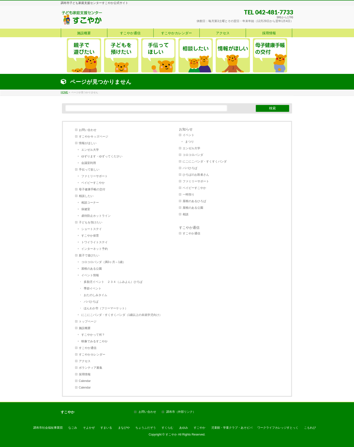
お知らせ (186, 129)
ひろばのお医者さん (196, 174)
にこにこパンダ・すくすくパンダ (205, 161)
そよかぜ (89, 427)
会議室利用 (88, 163)
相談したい (86, 196)
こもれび (310, 427)
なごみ (72, 427)
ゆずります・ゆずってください (101, 156)
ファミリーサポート (94, 176)
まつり (189, 141)
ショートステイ (91, 229)
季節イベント (92, 288)
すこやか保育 (90, 235)
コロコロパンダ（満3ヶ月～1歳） (103, 262)
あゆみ (183, 427)
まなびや (124, 427)
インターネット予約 (94, 249)
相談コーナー (90, 202)
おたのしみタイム (95, 295)
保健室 (85, 209)
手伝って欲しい (89, 169)
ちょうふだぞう (145, 427)
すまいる (106, 427)
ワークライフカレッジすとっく (277, 427)
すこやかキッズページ (93, 136)
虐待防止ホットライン (96, 216)
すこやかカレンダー (92, 354)
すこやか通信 (87, 348)
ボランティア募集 (90, 367)
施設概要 (85, 328)
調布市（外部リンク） (181, 411)
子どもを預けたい (90, 222)
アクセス (85, 361)
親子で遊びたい (89, 255)
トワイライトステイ (94, 242)
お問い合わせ (87, 130)
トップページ (87, 321)
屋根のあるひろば (194, 201)
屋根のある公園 (91, 268)
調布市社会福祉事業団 (48, 427)
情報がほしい (87, 143)
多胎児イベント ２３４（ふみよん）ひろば (113, 282)
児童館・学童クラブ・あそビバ (231, 427)
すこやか (199, 427)
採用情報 (85, 374)
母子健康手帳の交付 (92, 189)
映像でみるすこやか (94, 341)
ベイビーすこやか (93, 182)
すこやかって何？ (93, 334)
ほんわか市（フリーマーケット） (106, 308)
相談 (186, 214)
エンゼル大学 (90, 149)
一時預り (188, 194)
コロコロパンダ (193, 155)
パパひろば (91, 301)
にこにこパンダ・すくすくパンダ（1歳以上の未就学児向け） (121, 315)
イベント (188, 135)
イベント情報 (90, 275)
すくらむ (167, 427)
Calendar (85, 381)
